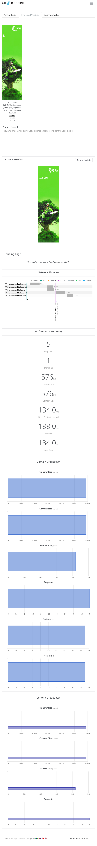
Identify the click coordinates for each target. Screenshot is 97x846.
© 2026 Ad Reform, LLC (81, 838)
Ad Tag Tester (10, 15)
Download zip (84, 160)
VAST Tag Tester (51, 15)
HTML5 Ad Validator (30, 15)
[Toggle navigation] (91, 3)
